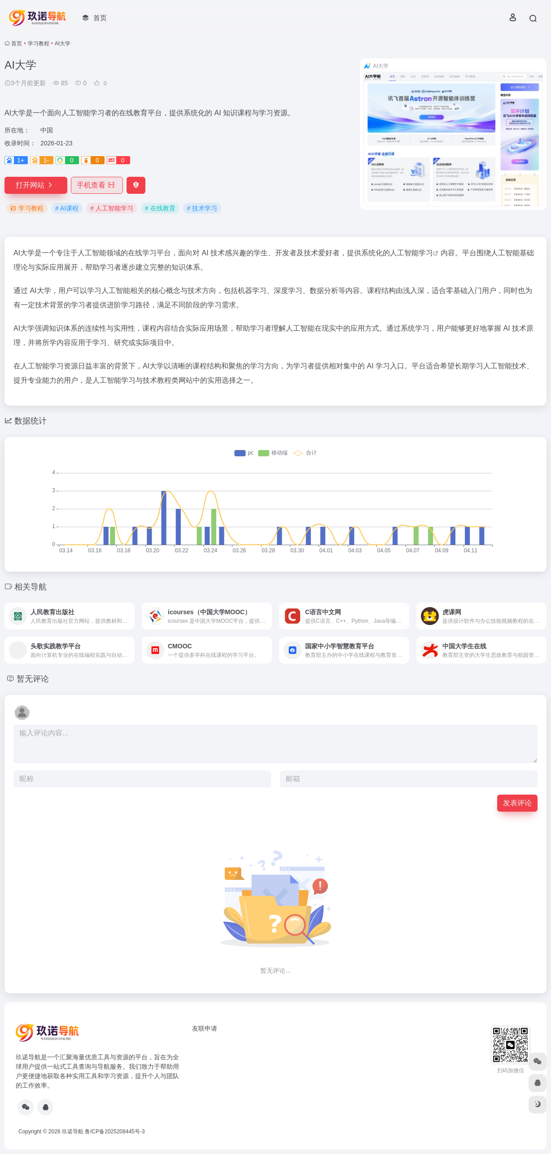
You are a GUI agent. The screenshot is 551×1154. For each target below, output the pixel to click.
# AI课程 (67, 208)
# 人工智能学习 (111, 208)
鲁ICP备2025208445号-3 (114, 1131)
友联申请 (204, 1028)
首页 (16, 43)
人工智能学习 (411, 253)
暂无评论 (33, 678)
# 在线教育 (160, 208)
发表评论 (517, 803)
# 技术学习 (202, 208)
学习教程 (38, 43)
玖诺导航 (72, 1131)
